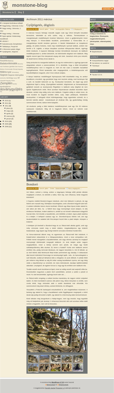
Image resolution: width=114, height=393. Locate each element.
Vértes (13, 80)
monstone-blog (29, 5)
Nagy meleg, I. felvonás (10, 33)
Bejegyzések (51, 385)
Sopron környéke (16, 75)
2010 (6, 121)
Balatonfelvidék (60, 188)
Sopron (4, 75)
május (8, 111)
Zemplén (6, 83)
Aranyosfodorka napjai (100, 61)
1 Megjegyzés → (78, 29)
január (8, 119)
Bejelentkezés (97, 52)
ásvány (15, 84)
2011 (7, 106)
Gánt (16, 66)
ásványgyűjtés (60, 29)
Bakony (67, 29)
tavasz (15, 78)
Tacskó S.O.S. (97, 75)
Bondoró (32, 184)
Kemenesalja (8, 69)
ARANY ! (5, 41)
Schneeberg (15, 72)
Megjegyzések (63, 385)
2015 (6, 100)
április (8, 113)
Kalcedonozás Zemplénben (12, 44)
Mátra (3, 71)
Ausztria (4, 60)
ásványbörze (5, 86)
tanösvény (3, 78)
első (1, 66)
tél (19, 78)
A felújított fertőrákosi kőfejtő (12, 23)
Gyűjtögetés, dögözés (40, 25)
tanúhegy (9, 78)
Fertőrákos (6, 66)
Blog (20, 12)
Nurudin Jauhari (50, 388)
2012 (6, 103)
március (9, 116)
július (8, 108)
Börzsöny (20, 64)
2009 (6, 124)
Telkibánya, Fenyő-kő (10, 46)
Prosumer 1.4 (60, 388)
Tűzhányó (95, 66)
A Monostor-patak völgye (11, 49)
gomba (11, 66)
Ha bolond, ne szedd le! (100, 63)
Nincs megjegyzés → (75, 188)
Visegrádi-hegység (5, 80)
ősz (1, 91)
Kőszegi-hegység (18, 69)
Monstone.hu (8, 12)
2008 (6, 126)
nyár (9, 72)
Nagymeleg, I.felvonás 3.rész (12, 26)
